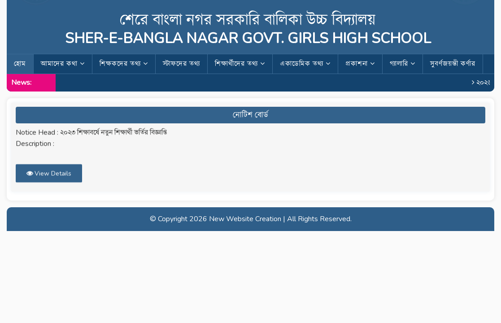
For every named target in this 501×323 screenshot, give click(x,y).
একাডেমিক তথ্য (305, 64)
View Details (48, 171)
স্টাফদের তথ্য (181, 64)
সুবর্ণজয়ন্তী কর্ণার (452, 64)
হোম (20, 64)
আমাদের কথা (63, 64)
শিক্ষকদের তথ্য (124, 64)
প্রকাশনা (360, 64)
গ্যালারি (402, 64)
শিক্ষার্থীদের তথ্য (240, 64)
